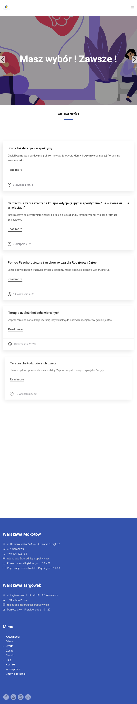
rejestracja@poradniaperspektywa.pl (28, 558)
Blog (8, 660)
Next (134, 59)
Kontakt (10, 664)
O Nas (9, 641)
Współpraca (13, 669)
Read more (15, 169)
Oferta (9, 646)
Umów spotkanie (16, 673)
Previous (2, 59)
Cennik (10, 655)
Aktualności (13, 636)
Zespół (10, 650)
